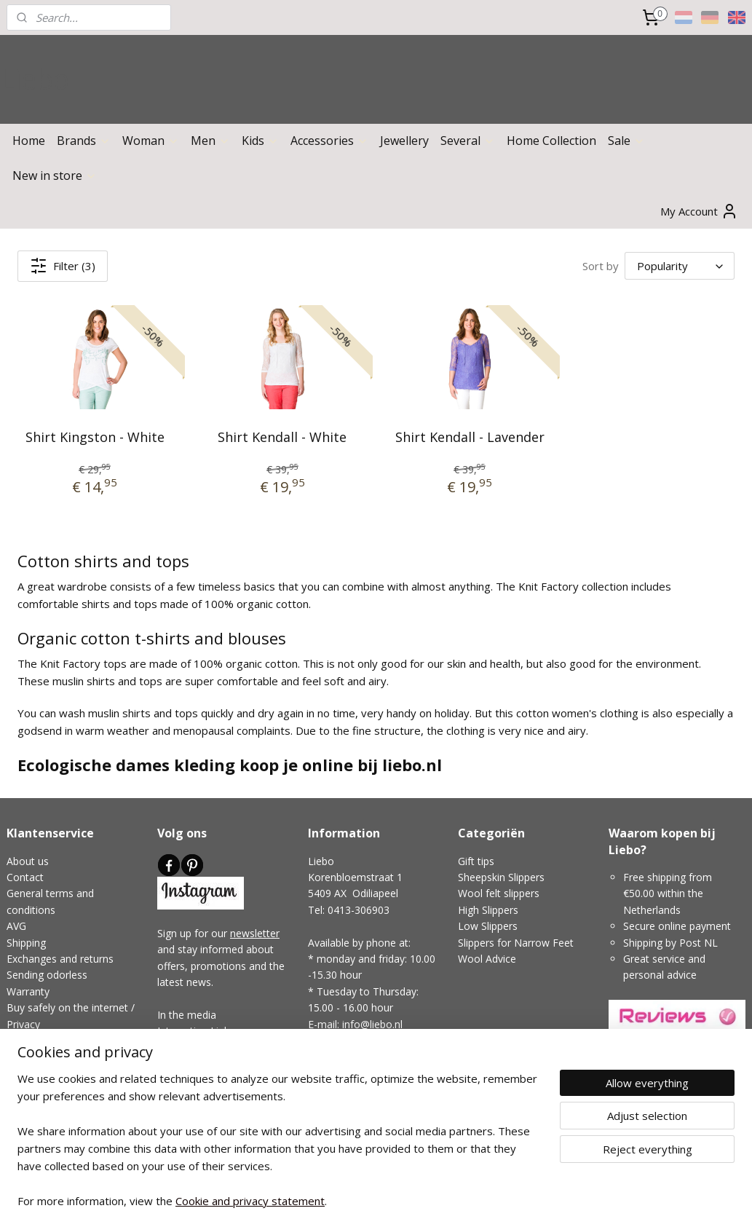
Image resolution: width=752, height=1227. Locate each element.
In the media (186, 1015)
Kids (260, 141)
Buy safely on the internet (67, 1007)
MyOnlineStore (518, 1200)
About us (28, 861)
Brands (84, 141)
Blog (168, 1047)
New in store (54, 175)
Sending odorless (47, 975)
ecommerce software (389, 1200)
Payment (28, 1040)
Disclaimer (31, 1073)
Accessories (329, 141)
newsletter (255, 933)
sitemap (301, 1200)
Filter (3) (62, 266)
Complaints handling (54, 1089)
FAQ (17, 1056)
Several (467, 141)
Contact (25, 877)
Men (210, 141)
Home (28, 141)
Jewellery (404, 141)
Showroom (334, 1056)
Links (220, 1031)
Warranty (28, 991)
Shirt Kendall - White (282, 437)
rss (332, 1200)
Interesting (182, 1031)
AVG (16, 926)
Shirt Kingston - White (95, 437)
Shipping (26, 943)
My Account (699, 211)
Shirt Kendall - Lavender (470, 437)
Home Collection (551, 141)
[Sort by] (679, 266)
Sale (626, 141)
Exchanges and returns (60, 959)
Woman (150, 141)
